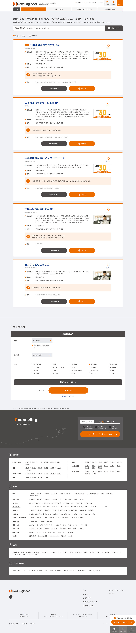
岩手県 (40, 462)
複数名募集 (81, 571)
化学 (98, 552)
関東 (13, 468)
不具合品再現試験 (90, 514)
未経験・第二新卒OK (70, 571)
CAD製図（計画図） (65, 494)
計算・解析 (63, 528)
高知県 (100, 468)
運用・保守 (55, 507)
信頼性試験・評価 (46, 514)
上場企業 (97, 571)
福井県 (46, 474)
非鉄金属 (77, 552)
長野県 (59, 474)
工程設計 (32, 510)
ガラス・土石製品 (63, 552)
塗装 (59, 532)
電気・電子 (15, 499)
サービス (30, 554)
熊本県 (106, 471)
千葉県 (52, 468)
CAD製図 (54, 494)
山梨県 (52, 474)
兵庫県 (106, 462)
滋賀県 (87, 462)
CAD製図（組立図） (79, 494)
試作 (61, 499)
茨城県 (27, 468)
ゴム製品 (52, 552)
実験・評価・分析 (54, 518)
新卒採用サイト (79, 2)
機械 (13, 494)
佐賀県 (93, 471)
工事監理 (80, 528)
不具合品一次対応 (77, 514)
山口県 (112, 466)
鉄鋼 (71, 552)
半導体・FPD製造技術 (19, 518)
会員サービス (59, 9)
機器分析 (58, 525)
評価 (64, 525)
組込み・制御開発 (34, 503)
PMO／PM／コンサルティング (50, 503)
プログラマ (79, 503)
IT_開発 (15, 503)
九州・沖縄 (75, 472)
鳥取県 (87, 466)
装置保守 (82, 518)
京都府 (93, 462)
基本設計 (39, 494)
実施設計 (47, 528)
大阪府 (100, 462)
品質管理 (56, 514)
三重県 (46, 477)
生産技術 (15, 510)
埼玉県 (46, 468)
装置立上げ (74, 518)
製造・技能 (15, 532)
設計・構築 (46, 507)
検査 (64, 532)
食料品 (14, 554)
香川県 (87, 468)
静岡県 (34, 477)
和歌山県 (119, 462)
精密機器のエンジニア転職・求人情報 (27, 408)
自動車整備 (15, 521)
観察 (86, 525)
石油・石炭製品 (106, 552)
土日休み (89, 571)
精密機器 (36, 552)
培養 (69, 525)
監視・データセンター (91, 507)
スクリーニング (77, 525)
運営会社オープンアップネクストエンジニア (53, 615)
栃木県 (34, 468)
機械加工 (32, 532)
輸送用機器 (15, 552)
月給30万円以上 (17, 571)
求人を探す (33, 9)
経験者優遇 (58, 571)
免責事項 (32, 624)
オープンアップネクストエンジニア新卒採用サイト (82, 615)
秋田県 (52, 462)
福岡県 (87, 471)
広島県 (106, 466)
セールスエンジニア (35, 507)
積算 (69, 528)
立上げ (54, 510)
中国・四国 (75, 466)
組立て (39, 532)
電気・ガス (22, 554)
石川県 (40, 474)
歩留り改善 (83, 510)
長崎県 (100, 471)
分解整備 (49, 521)
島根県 (93, 466)
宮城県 (46, 462)
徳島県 (118, 466)
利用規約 (24, 624)
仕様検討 (32, 494)
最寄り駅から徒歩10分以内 (45, 571)
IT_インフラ (16, 507)
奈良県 (112, 462)
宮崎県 (118, 471)
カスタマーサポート (76, 507)
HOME (16, 9)
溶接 (54, 532)
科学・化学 (15, 525)
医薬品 (92, 552)
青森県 (34, 462)
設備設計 (39, 510)
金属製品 (85, 552)
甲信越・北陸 (16, 474)
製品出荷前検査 (65, 514)
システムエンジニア (67, 503)
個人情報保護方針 (14, 624)
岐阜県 (27, 477)
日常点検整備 (33, 521)
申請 (74, 528)
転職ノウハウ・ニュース (84, 9)
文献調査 (32, 525)
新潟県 (27, 474)
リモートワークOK (29, 571)
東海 (13, 477)
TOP (84, 590)
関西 (73, 462)
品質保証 (15, 514)
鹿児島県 (87, 474)
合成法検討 (40, 525)
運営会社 (101, 2)
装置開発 (32, 518)
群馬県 (40, 468)
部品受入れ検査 (33, 514)
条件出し (39, 518)
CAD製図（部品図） (93, 494)
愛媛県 (93, 468)
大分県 (112, 471)
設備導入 (47, 510)
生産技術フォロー (34, 496)
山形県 (59, 462)
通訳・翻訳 (32, 536)
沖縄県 (95, 474)
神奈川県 (28, 470)
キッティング (64, 507)
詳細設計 (47, 494)
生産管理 (60, 510)
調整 (49, 532)
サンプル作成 (49, 525)
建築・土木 (15, 529)
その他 (14, 536)
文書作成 (63, 536)
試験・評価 (109, 494)
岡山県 (100, 466)
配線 (44, 532)
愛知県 (40, 477)
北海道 (27, 462)
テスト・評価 (88, 503)
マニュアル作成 (54, 536)
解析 (102, 494)
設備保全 (91, 510)
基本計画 (32, 528)
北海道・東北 (16, 462)
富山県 (34, 474)
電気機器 (28, 552)
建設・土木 (116, 552)
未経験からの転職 (110, 9)
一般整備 (42, 521)
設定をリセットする (68, 396)
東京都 (59, 468)
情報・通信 (44, 552)
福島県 (27, 464)
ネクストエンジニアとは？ (91, 2)
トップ (14, 408)
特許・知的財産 (42, 536)
